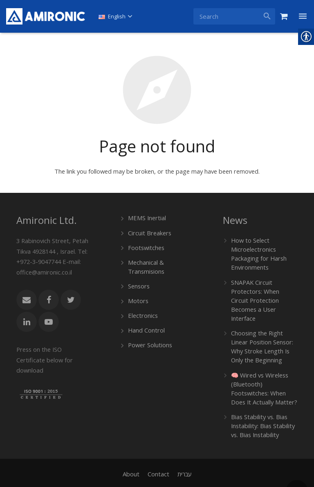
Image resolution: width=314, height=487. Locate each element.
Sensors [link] (138, 283)
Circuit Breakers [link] (149, 231)
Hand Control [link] (145, 326)
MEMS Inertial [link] (146, 217)
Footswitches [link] (146, 246)
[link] (45, 16)
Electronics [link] (142, 311)
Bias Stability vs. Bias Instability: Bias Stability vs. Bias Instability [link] (261, 408)
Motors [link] (138, 297)
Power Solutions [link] (149, 340)
